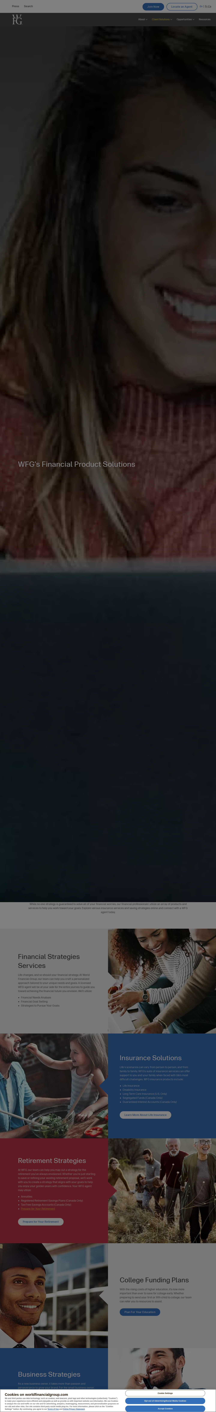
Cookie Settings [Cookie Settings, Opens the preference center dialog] (165, 1394)
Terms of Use (53, 1410)
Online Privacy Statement (74, 1410)
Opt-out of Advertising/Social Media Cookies (165, 1402)
